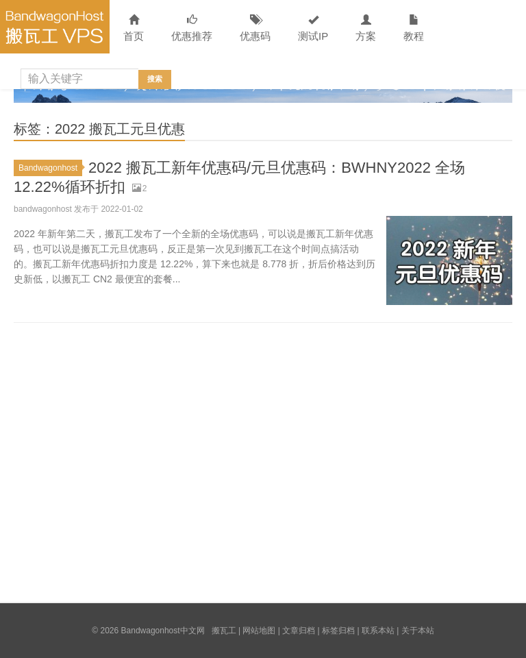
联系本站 (378, 630)
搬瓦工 (224, 630)
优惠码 (255, 28)
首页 (133, 28)
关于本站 (417, 630)
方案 (365, 28)
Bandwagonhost (50, 168)
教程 (413, 28)
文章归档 (298, 630)
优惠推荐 (191, 28)
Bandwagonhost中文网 (55, 26)
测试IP (313, 28)
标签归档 (338, 630)
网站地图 (258, 630)
